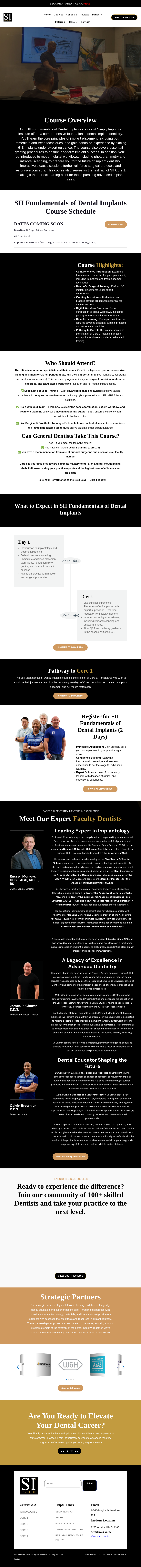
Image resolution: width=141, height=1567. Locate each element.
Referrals (60, 22)
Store (71, 22)
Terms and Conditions (69, 1529)
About (59, 1517)
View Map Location (100, 1536)
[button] (18, 1367)
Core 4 (24, 1536)
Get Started (69, 1450)
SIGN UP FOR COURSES (70, 647)
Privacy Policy (64, 1523)
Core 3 (24, 1530)
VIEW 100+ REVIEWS (70, 1275)
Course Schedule (70, 1388)
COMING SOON (116, 224)
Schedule (71, 15)
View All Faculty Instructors (70, 1156)
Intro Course (28, 1512)
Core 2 (24, 1524)
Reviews (84, 15)
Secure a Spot (64, 1512)
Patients (97, 15)
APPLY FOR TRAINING (124, 17)
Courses (58, 15)
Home (47, 15)
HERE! (70, 3)
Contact (85, 22)
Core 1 (24, 1518)
